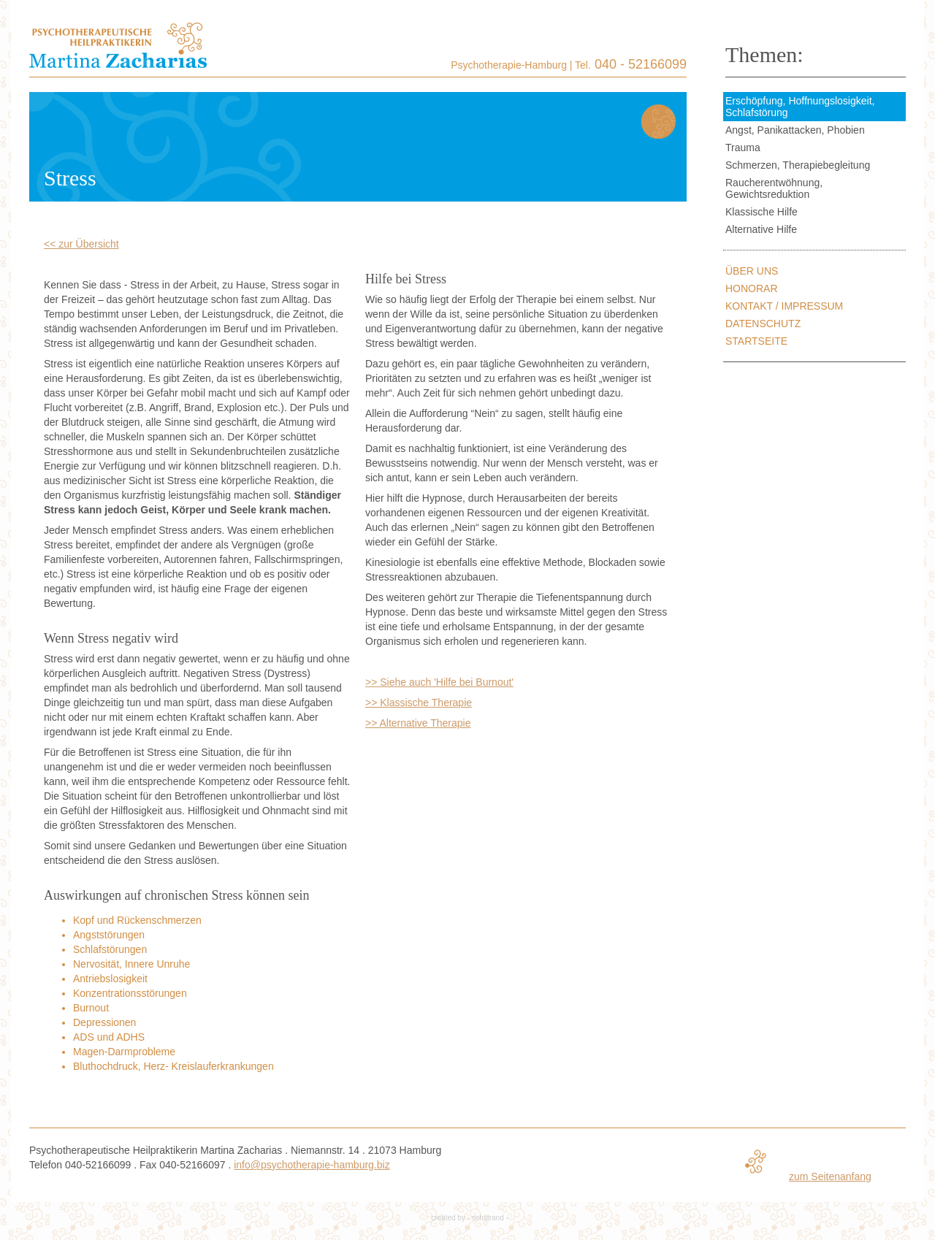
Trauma (742, 147)
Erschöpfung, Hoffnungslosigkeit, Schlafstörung (799, 106)
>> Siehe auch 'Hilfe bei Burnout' (439, 682)
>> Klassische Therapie (418, 702)
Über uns (751, 271)
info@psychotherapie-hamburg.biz (311, 1165)
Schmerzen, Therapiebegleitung (797, 165)
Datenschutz (763, 323)
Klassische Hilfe (761, 212)
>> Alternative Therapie (418, 723)
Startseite (756, 341)
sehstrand (488, 1218)
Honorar (751, 288)
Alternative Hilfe (761, 229)
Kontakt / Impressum (784, 306)
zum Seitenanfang (830, 1176)
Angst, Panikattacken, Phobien (795, 130)
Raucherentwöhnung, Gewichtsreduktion (774, 188)
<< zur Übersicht (81, 244)
